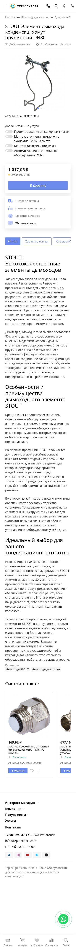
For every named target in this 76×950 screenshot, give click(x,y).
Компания (13, 808)
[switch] (9, 131)
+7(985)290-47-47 (17, 835)
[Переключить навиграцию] (4, 6)
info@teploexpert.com (20, 841)
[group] (38, 83)
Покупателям (15, 814)
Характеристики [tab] (36, 241)
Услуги (10, 820)
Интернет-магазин (20, 802)
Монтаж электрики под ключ (35, 146)
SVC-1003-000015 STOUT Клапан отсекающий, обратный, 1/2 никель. (28, 750)
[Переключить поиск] (56, 6)
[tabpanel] (38, 462)
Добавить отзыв (19, 44)
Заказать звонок (44, 835)
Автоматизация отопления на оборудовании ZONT (36, 153)
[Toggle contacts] (48, 6)
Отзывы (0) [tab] (64, 241)
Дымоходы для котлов (46, 669)
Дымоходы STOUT (17, 669)
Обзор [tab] (12, 241)
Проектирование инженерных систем (41, 132)
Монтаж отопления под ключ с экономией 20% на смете (36, 138)
